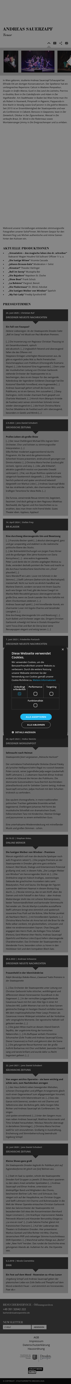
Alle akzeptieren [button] (36, 716)
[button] (24, 732)
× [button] (63, 649)
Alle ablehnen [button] (36, 724)
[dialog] (35, 692)
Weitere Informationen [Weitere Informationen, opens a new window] (44, 680)
